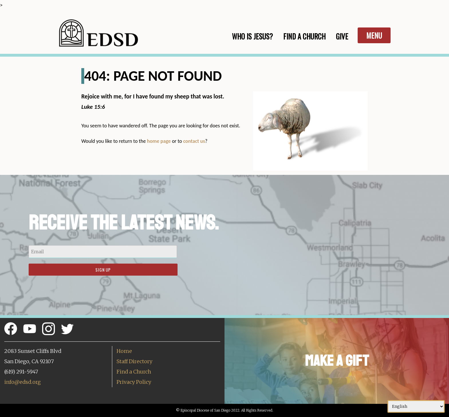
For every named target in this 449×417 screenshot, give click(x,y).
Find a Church (134, 371)
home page (159, 141)
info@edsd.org (22, 382)
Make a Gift (337, 360)
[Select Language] (416, 406)
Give (342, 36)
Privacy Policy (134, 382)
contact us (194, 141)
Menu (374, 35)
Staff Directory (134, 361)
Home (124, 351)
